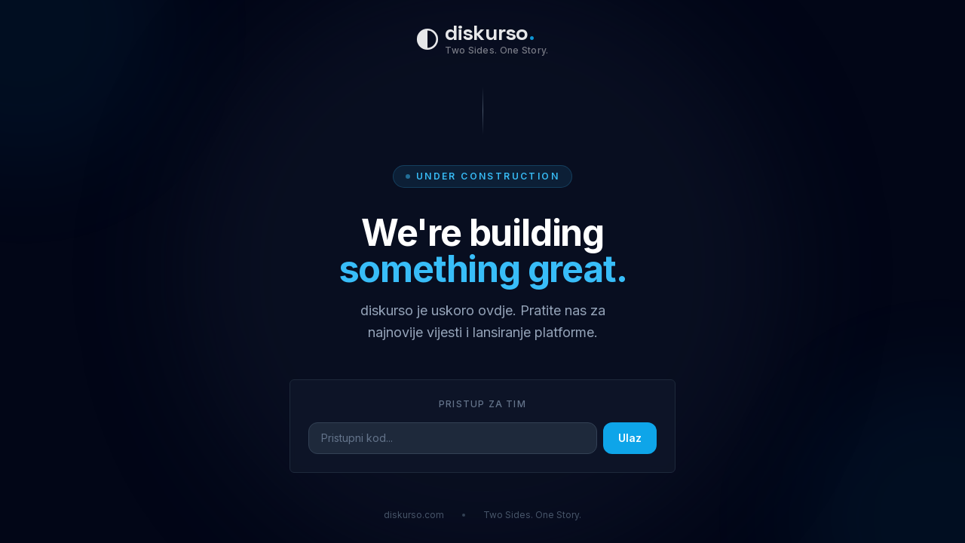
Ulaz (630, 437)
